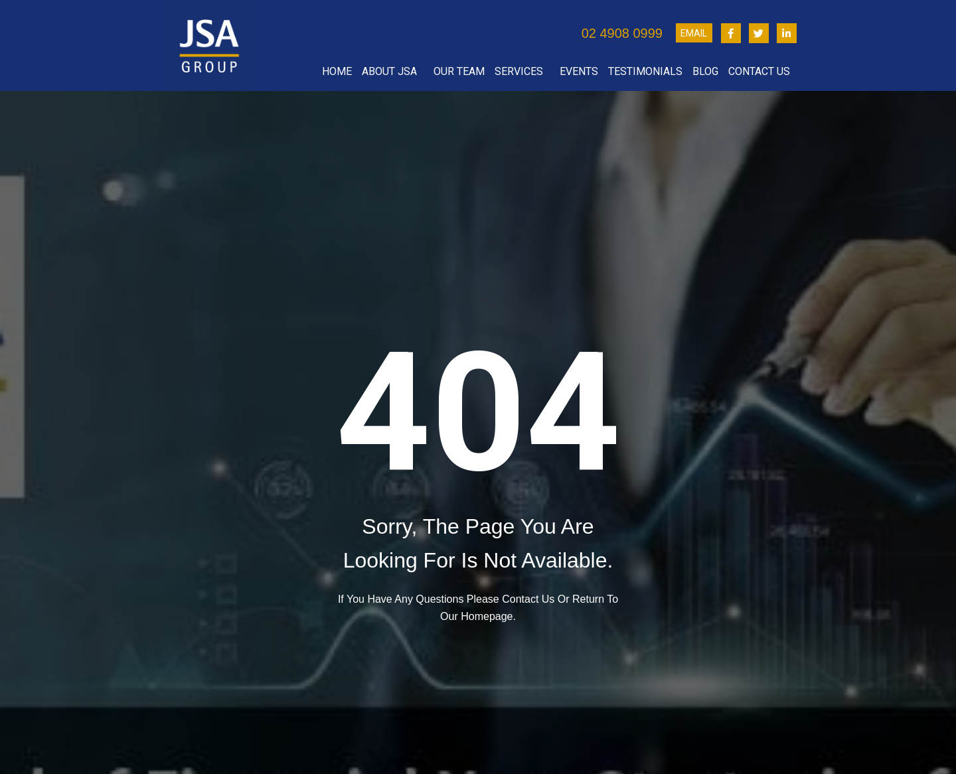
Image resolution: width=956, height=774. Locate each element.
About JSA (393, 71)
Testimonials (645, 71)
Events (579, 71)
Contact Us (762, 71)
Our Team (459, 71)
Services (522, 71)
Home (337, 71)
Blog (705, 71)
